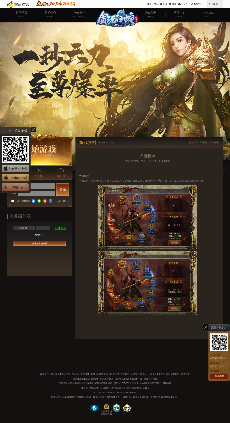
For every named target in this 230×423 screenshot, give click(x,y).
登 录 (62, 189)
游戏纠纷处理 (91, 378)
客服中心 (198, 4)
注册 (149, 4)
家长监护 (134, 378)
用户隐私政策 (121, 378)
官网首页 (204, 142)
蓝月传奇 (175, 374)
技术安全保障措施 (148, 378)
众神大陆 (85, 374)
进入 (60, 227)
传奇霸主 (185, 374)
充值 (165, 4)
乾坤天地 (95, 374)
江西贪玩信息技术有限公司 (72, 383)
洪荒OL (105, 374)
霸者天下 (154, 374)
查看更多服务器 (39, 243)
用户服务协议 (106, 378)
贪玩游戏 (55, 374)
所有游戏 (213, 4)
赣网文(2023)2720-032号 (120, 383)
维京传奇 (164, 374)
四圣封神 (114, 374)
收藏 (174, 4)
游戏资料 (215, 142)
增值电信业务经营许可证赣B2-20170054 (151, 383)
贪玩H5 (75, 374)
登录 (156, 4)
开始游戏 (40, 150)
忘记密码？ (62, 201)
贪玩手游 (65, 374)
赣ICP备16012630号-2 (96, 383)
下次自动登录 (20, 201)
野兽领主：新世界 (129, 374)
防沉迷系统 (78, 378)
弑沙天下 (144, 374)
